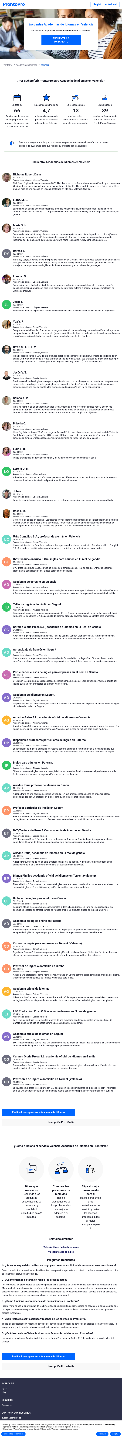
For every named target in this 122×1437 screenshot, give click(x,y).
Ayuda (4, 1388)
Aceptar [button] (115, 1434)
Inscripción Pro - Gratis (61, 1122)
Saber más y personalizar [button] (13, 1434)
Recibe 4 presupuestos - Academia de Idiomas (38, 1112)
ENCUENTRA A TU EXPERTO (60, 40)
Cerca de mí (7, 1405)
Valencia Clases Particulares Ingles (61, 1247)
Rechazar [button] (102, 1434)
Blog (4, 1392)
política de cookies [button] (72, 1427)
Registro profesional (105, 4)
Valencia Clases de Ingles (61, 1252)
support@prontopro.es (11, 1418)
